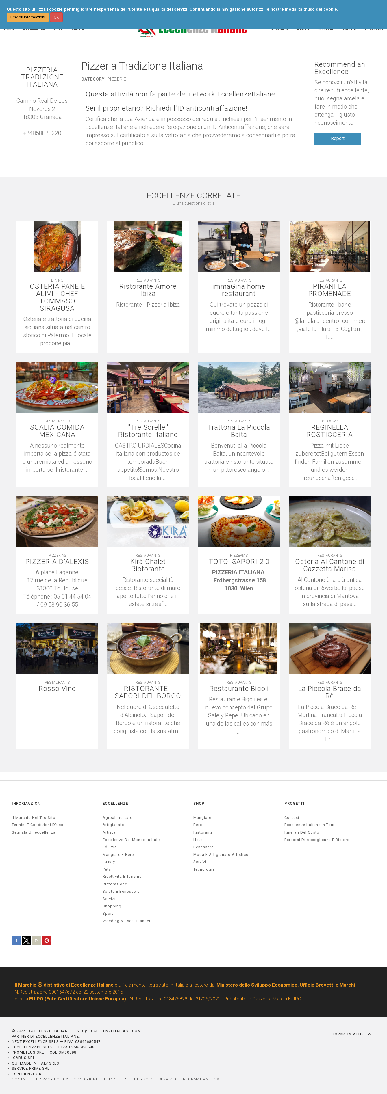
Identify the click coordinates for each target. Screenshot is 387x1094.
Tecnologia (204, 869)
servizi (109, 899)
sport (108, 913)
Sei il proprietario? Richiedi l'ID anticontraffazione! (166, 108)
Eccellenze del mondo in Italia (132, 840)
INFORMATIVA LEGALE (203, 1079)
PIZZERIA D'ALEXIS (57, 561)
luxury (109, 862)
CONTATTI (21, 1079)
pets (107, 869)
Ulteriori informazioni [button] (27, 17)
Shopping (112, 906)
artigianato (113, 825)
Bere (197, 825)
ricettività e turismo (122, 876)
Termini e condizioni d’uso (38, 825)
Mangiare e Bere (118, 854)
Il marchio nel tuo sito (33, 817)
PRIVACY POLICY (52, 1079)
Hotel (198, 840)
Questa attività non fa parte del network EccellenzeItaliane (180, 94)
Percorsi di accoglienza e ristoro (317, 840)
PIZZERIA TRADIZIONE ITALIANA (42, 77)
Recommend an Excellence (339, 68)
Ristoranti (202, 832)
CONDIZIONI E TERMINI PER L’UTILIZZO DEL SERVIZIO (125, 1079)
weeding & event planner (127, 921)
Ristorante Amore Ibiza (148, 290)
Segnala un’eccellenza (33, 832)
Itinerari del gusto (301, 832)
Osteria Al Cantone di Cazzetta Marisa (329, 565)
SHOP (199, 803)
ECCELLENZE (115, 803)
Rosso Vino (57, 688)
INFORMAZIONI (27, 803)
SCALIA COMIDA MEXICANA (57, 431)
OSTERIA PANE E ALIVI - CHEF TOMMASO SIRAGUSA (57, 297)
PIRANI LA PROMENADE (329, 290)
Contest (291, 817)
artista (109, 832)
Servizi (199, 862)
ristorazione (115, 884)
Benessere (203, 847)
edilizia (110, 847)
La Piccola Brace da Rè (329, 692)
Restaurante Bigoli (239, 688)
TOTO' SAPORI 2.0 (239, 561)
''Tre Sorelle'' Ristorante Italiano (148, 431)
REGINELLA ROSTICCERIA (329, 431)
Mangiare (202, 817)
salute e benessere (121, 891)
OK (56, 17)
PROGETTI (294, 803)
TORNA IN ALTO (352, 1034)
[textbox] (148, 305)
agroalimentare (117, 817)
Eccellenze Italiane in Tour (309, 825)
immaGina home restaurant (238, 290)
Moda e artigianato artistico (221, 854)
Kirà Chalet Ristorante (148, 565)
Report (338, 138)
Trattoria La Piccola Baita (239, 431)
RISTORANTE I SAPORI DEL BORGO (148, 692)
